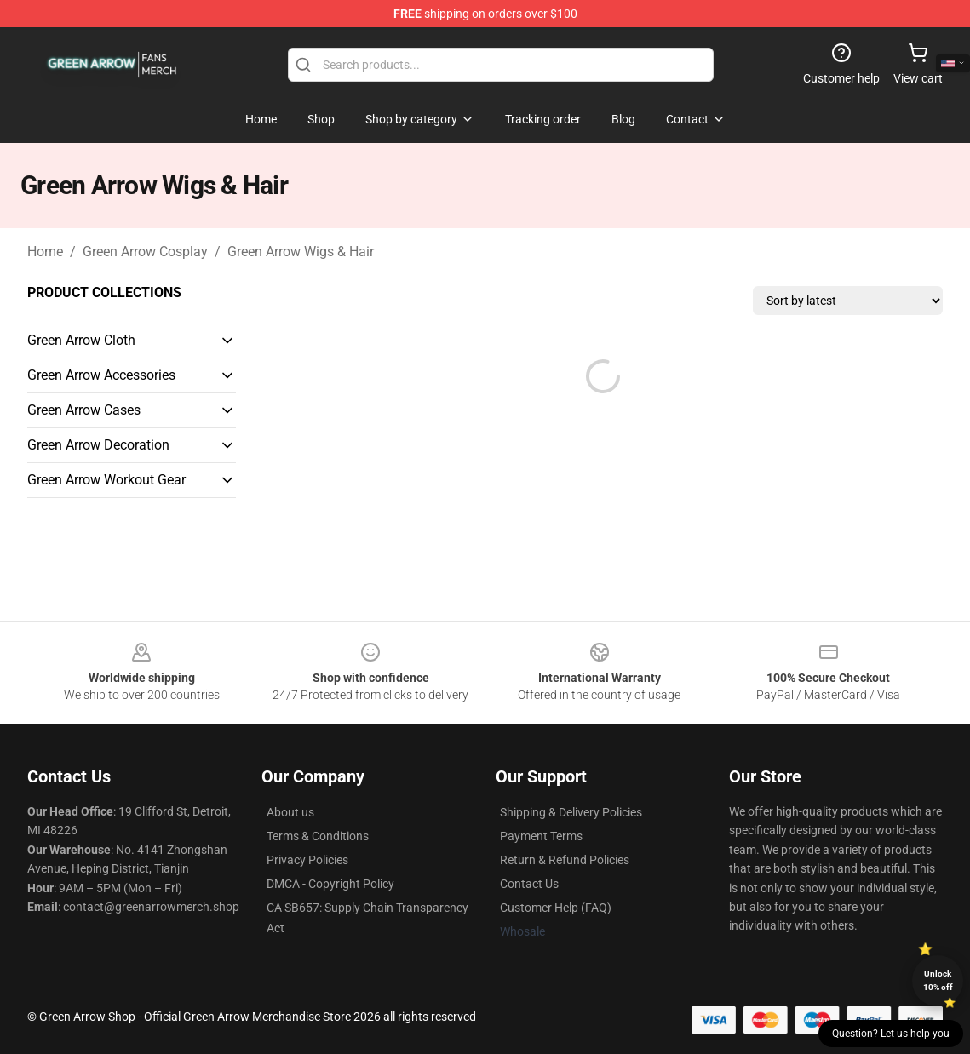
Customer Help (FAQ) (555, 907)
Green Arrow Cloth (81, 340)
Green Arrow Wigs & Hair (300, 251)
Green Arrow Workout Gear (106, 480)
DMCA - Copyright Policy (330, 884)
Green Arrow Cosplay (145, 251)
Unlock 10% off (938, 980)
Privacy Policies (307, 860)
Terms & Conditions (318, 836)
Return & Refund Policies (564, 860)
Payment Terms (541, 836)
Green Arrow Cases (84, 410)
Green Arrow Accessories (101, 375)
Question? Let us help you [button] (891, 1034)
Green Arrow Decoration (98, 445)
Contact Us (529, 884)
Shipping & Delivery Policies (571, 812)
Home (45, 251)
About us (290, 812)
